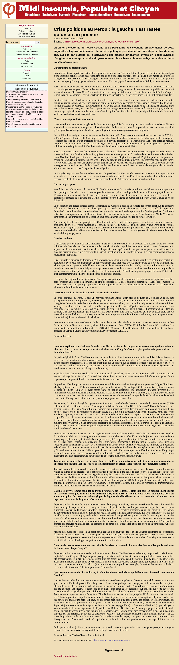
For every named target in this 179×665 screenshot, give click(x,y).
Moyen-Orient (27, 63)
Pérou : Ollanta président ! (17, 92)
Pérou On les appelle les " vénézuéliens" (24, 99)
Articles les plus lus (26, 34)
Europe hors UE (27, 66)
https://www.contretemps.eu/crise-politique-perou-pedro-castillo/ (102, 41)
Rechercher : (12, 42)
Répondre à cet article (65, 656)
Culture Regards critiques (27, 54)
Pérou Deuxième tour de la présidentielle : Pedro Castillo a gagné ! (24, 103)
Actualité (27, 49)
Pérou (27, 70)
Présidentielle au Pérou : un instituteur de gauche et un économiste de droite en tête (24, 108)
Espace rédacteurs (27, 36)
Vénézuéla (26, 78)
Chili (27, 76)
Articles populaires (27, 31)
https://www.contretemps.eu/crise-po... (113, 640)
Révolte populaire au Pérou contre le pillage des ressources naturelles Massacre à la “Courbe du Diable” (25, 114)
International (27, 46)
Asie (27, 61)
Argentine (27, 73)
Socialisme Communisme (27, 51)
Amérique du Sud (26, 58)
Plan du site (27, 28)
